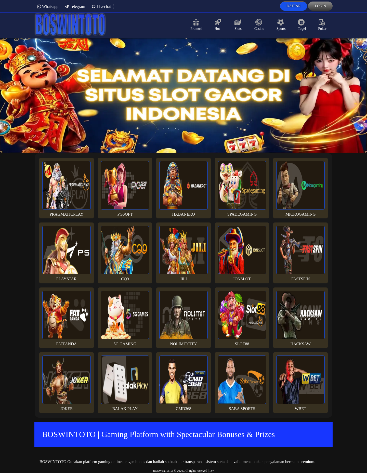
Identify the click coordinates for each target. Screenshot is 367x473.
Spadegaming (242, 188)
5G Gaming (125, 318)
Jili (183, 253)
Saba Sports (242, 383)
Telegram (75, 6)
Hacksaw (300, 318)
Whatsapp (47, 6)
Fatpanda (66, 318)
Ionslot (242, 253)
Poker (322, 25)
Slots (238, 25)
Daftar (294, 6)
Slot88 (242, 318)
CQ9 (125, 253)
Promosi (196, 25)
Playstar (66, 253)
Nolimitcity (183, 318)
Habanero (183, 188)
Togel (302, 25)
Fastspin (300, 253)
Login (320, 6)
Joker (66, 383)
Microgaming (300, 188)
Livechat (101, 6)
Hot (218, 25)
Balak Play (125, 383)
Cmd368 (183, 383)
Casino (259, 25)
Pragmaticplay (66, 188)
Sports (281, 25)
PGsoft (125, 188)
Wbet (300, 383)
